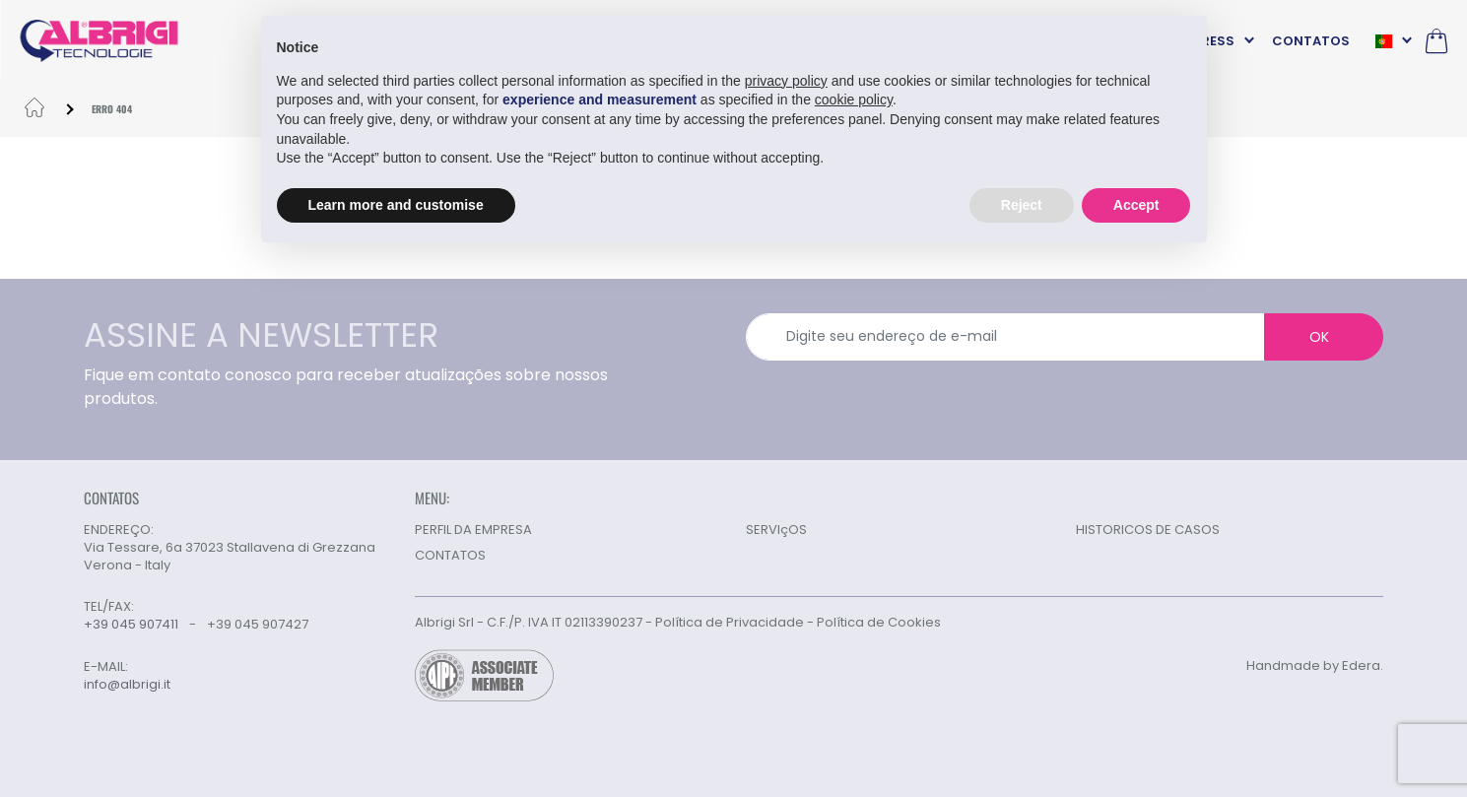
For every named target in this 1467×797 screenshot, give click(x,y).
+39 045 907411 (131, 624)
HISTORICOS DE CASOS (1148, 529)
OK (1319, 337)
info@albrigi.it (127, 685)
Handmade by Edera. (1314, 665)
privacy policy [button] (786, 80)
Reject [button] (1021, 204)
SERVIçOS (776, 529)
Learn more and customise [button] (396, 204)
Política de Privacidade (729, 622)
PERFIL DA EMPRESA (473, 529)
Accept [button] (1136, 204)
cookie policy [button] (854, 99)
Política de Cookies (879, 622)
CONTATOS (1311, 41)
